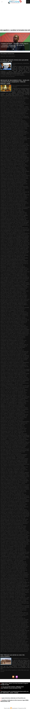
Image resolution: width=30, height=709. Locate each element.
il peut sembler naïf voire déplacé (16, 267)
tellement (21, 630)
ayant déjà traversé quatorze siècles (14, 162)
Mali (22, 670)
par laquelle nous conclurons (14, 512)
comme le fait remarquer (19, 174)
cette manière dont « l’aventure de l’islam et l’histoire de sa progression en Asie (14, 173)
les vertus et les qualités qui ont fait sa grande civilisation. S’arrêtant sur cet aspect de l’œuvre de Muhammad (13, 419)
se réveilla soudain (21, 582)
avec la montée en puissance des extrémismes (14, 161)
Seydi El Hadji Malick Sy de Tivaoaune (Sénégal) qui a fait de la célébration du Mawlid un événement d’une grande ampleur (14, 589)
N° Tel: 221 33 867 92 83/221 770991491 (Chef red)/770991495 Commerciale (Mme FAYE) (12, 687)
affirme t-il (8, 141)
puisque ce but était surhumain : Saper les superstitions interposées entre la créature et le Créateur (15, 541)
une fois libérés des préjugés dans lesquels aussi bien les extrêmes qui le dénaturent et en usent (14, 639)
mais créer (14, 432)
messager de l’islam (6, 449)
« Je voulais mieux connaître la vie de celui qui (13, 97)
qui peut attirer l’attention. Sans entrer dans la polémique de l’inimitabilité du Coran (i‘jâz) (13, 562)
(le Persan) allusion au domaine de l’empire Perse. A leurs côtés (14, 104)
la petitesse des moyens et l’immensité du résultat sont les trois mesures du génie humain (14, 351)
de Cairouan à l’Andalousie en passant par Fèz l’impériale (14, 193)
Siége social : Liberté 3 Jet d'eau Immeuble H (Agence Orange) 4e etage (14, 684)
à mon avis (5, 117)
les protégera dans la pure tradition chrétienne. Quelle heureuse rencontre (14, 413)
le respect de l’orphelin (16, 399)
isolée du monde (9, 281)
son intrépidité (24, 599)
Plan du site (7, 708)
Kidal (19, 670)
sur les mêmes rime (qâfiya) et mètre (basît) (13, 610)
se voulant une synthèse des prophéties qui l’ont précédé (14, 584)
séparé (13, 586)
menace (2, 76)
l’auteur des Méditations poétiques (13, 282)
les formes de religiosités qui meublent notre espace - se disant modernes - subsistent (13, 403)
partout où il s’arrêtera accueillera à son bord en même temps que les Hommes (14, 514)
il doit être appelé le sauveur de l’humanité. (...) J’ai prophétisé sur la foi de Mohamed (12, 266)
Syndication (14, 708)
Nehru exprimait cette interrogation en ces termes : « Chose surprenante (13, 483)
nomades (10, 484)
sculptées (3, 575)
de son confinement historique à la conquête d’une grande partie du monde (12, 206)
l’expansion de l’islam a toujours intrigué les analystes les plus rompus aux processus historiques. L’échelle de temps (13, 295)
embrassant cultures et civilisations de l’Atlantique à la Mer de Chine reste (14, 240)
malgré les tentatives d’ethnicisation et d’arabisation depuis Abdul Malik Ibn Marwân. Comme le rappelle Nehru (14, 437)
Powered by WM (22, 708)
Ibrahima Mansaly (17, 63)
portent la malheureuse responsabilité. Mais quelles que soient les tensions (13, 529)
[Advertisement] (15, 16)
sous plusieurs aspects (19, 608)
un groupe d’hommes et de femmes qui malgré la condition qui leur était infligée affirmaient (13, 633)
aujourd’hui (13, 149)
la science (10, 366)
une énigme (18, 637)
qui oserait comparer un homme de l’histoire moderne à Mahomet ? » (13, 559)
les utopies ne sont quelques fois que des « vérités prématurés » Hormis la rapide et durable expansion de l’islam (14, 416)
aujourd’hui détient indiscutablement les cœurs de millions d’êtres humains (14, 151)
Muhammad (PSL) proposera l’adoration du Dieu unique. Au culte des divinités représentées (13, 463)
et (13, 245)
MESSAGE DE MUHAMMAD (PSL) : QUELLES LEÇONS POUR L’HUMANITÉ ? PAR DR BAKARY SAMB (14, 81)
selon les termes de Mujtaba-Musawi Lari (17, 585)
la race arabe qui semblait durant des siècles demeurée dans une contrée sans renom (14, 360)
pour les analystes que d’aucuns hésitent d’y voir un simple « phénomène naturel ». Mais (14, 532)
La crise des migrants (18, 75)
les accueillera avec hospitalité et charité (12, 400)
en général (25, 241)
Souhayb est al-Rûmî (6, 608)
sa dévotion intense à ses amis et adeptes (12, 572)
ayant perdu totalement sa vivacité (12, 163)
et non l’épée (18, 245)
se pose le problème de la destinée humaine (14, 580)
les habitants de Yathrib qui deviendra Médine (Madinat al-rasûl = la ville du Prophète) (13, 405)
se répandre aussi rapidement (13, 581)
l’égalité (22, 284)
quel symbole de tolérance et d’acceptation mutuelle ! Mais (13, 551)
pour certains (22, 530)
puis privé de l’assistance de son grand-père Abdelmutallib (14, 536)
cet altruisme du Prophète (13, 171)
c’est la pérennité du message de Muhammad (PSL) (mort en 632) (13, 169)
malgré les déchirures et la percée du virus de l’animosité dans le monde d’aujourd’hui (13, 434)
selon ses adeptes (5, 586)
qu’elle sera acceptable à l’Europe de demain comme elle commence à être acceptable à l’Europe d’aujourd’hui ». (13, 548)
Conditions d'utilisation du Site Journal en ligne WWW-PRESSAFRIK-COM (14, 701)
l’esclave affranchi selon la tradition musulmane (13, 286)
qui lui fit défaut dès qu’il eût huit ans (18, 557)
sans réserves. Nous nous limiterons (18, 574)
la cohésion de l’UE (6, 75)
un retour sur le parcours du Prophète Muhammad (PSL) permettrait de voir (13, 636)
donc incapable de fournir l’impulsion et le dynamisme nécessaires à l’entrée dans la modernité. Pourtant (14, 221)
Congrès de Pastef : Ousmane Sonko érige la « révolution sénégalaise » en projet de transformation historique (14, 45)
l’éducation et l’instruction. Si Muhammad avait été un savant (14, 283)
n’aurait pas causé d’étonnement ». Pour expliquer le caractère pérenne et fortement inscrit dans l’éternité (14, 476)
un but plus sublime (19, 632)
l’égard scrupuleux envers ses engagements (14, 284)
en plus (2, 243)
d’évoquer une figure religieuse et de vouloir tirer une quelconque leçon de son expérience (14, 189)
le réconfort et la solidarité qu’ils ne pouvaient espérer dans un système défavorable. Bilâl (13, 395)
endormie (10, 245)
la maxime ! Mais (11, 333)
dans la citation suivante (20, 192)
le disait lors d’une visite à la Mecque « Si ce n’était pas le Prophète (14, 386)
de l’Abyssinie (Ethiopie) (14, 204)
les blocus (25, 401)
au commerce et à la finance (17, 146)
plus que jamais (10, 76)
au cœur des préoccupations (8, 670)
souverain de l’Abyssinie (7, 610)
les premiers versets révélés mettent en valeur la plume (12, 411)
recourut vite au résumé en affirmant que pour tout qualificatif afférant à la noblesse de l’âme (13, 566)
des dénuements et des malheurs (14, 214)
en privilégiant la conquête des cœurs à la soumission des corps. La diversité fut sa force (14, 243)
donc (13, 219)
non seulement (18, 484)
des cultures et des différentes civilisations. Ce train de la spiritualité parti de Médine (13, 213)
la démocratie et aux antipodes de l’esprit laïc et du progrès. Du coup (14, 313)
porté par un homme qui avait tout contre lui (13, 527)
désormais (21, 218)
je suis (16, 281)
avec (24, 160)
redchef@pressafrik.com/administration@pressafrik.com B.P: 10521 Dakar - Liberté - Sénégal (14, 691)
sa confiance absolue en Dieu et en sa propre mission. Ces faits (13, 570)
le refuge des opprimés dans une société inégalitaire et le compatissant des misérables (14, 398)
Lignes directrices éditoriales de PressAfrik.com (12, 698)
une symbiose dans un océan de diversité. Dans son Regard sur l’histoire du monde (14, 641)
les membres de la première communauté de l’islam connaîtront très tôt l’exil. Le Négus (14, 408)
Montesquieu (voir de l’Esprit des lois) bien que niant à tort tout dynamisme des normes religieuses (14, 450)
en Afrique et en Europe (14, 241)
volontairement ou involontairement (17, 651)
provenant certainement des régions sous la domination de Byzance (13, 535)
